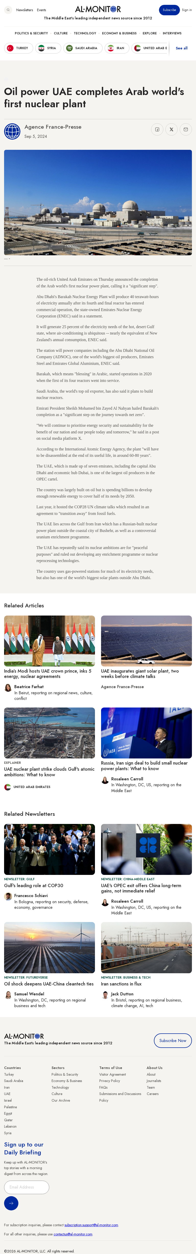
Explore (150, 33)
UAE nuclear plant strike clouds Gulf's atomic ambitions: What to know (49, 772)
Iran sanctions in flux (121, 984)
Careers (152, 1093)
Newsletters (24, 9)
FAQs (103, 1087)
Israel (8, 1100)
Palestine (10, 1107)
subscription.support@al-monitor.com (91, 1225)
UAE (7, 1093)
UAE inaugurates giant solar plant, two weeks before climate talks (140, 674)
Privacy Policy (109, 1080)
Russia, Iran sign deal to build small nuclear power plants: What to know (144, 766)
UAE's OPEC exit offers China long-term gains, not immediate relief (141, 888)
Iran (7, 1087)
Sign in (187, 10)
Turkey (9, 1074)
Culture (61, 33)
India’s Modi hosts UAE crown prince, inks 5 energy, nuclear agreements (47, 674)
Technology (85, 33)
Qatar (8, 1120)
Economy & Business (119, 33)
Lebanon (10, 1126)
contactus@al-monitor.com (73, 1234)
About (151, 1074)
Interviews (172, 33)
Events (41, 9)
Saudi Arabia (13, 1080)
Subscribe (169, 10)
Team (151, 1087)
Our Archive (61, 1100)
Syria (7, 1133)
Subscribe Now (173, 1041)
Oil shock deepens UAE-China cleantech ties (49, 984)
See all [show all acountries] (182, 48)
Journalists (154, 1080)
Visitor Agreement (112, 1074)
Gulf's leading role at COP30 (33, 885)
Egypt (8, 1113)
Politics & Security (31, 33)
